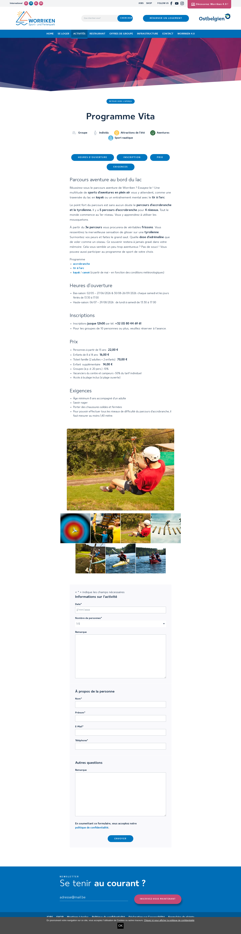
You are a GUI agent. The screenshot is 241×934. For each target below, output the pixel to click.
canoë (86, 272)
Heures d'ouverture (92, 157)
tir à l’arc (78, 268)
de (26, 3)
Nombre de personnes (88, 618)
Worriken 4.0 (186, 34)
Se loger (63, 34)
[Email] (94, 897)
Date (78, 604)
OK (120, 925)
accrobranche (81, 264)
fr (31, 3)
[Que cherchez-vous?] (99, 18)
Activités (79, 34)
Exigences (120, 167)
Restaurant (97, 34)
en (41, 3)
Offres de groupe (121, 34)
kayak (76, 272)
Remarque (81, 632)
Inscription (132, 157)
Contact (167, 34)
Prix (160, 157)
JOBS (141, 3)
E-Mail (79, 726)
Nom (78, 699)
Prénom (80, 713)
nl (36, 3)
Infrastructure (147, 34)
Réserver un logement (166, 18)
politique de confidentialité (91, 827)
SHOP (149, 3)
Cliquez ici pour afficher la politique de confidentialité (169, 920)
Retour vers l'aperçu (120, 101)
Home (50, 34)
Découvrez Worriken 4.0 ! (209, 4)
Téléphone (81, 740)
